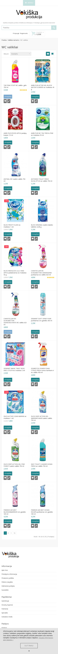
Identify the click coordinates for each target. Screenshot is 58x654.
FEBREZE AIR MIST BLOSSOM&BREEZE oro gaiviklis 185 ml (15, 512)
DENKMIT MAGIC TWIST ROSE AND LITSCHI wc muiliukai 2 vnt (14, 369)
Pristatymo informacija (9, 574)
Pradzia (4, 40)
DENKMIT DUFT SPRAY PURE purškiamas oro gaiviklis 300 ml (41, 320)
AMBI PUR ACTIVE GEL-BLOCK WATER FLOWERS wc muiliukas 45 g (42, 87)
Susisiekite (5, 590)
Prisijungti (16, 33)
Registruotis (24, 33)
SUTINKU (29, 646)
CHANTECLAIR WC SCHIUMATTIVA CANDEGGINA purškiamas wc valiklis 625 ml (41, 273)
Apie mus (5, 570)
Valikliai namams (13, 40)
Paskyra (4, 628)
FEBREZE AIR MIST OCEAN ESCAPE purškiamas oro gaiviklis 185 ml (42, 512)
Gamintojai (5, 601)
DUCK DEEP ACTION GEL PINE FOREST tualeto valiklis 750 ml (14, 465)
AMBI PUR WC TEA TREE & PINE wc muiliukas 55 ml (42, 134)
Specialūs (5, 613)
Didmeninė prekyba (8, 586)
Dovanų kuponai (7, 605)
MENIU (29, 3)
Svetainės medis (7, 617)
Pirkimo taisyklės (7, 582)
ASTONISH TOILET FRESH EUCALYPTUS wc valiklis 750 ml (41, 180)
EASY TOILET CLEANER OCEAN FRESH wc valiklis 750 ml (41, 465)
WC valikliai (24, 40)
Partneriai (5, 609)
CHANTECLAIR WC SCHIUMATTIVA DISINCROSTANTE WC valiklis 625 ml (15, 322)
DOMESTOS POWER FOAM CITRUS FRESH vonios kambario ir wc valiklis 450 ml (42, 370)
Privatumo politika (8, 578)
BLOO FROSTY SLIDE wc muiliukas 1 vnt (12, 226)
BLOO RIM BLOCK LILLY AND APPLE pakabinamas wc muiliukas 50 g (15, 273)
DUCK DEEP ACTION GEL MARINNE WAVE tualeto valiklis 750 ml (41, 418)
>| (14, 533)
